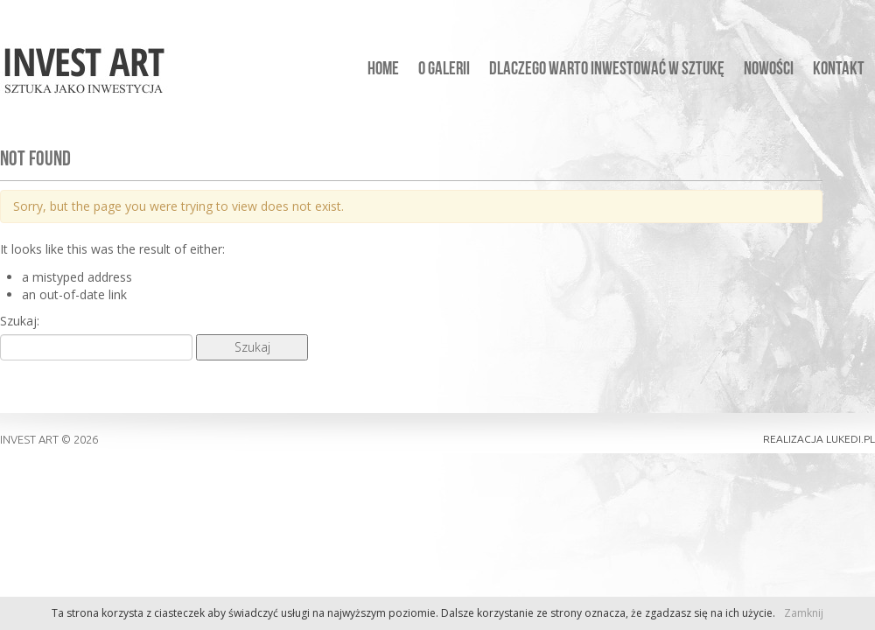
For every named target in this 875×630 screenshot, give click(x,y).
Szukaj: (19, 320)
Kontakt (838, 70)
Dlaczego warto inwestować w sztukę (606, 70)
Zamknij (803, 613)
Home (383, 70)
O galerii (444, 70)
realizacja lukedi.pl (819, 438)
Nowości (769, 70)
